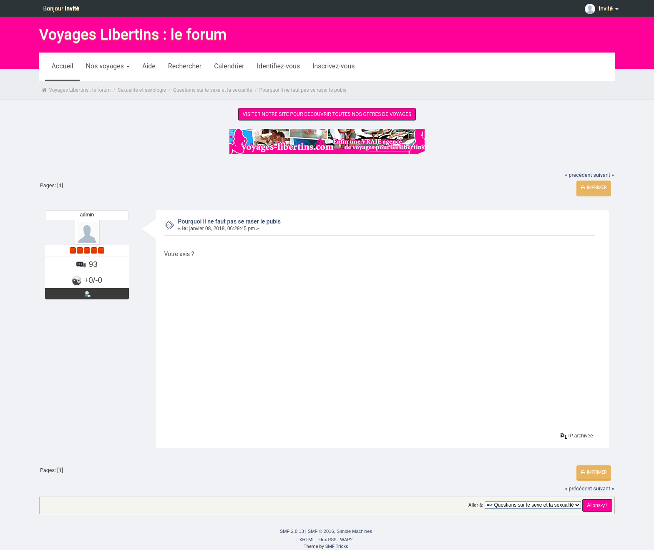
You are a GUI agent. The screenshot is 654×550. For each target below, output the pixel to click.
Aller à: (475, 504)
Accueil (62, 66)
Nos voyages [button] (108, 66)
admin (87, 215)
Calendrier (229, 66)
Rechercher (184, 66)
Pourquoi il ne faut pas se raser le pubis (229, 221)
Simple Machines (354, 531)
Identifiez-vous (278, 66)
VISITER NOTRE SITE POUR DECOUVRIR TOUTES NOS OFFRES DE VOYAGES (327, 114)
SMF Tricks (336, 546)
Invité (603, 8)
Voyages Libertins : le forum (132, 34)
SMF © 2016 (321, 531)
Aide (149, 66)
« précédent (578, 175)
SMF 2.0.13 (292, 531)
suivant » (604, 175)
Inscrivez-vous (333, 66)
